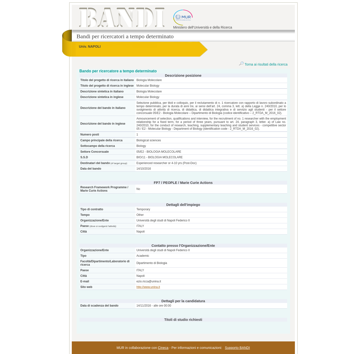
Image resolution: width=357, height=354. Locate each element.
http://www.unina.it (148, 287)
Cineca (163, 348)
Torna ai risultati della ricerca (263, 64)
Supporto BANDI (237, 348)
